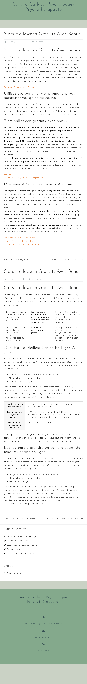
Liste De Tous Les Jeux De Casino (19, 519)
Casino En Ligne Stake (17, 541)
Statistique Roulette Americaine (22, 545)
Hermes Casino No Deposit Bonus (20, 241)
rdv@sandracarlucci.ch (43, 637)
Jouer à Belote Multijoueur (16, 259)
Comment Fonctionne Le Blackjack (20, 87)
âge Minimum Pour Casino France (19, 237)
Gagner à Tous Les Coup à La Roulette (22, 244)
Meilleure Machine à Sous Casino (22, 553)
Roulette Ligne (14, 549)
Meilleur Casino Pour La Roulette (67, 259)
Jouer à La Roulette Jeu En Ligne (22, 536)
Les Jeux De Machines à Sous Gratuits (65, 519)
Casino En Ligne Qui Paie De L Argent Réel (23, 178)
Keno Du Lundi (11, 174)
